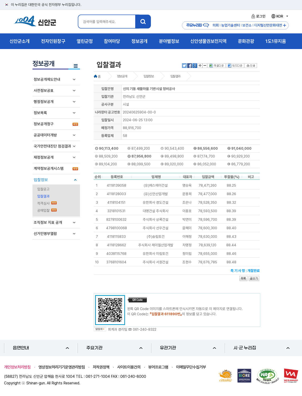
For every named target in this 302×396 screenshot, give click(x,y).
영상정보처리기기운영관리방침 (61, 367)
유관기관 (188, 348)
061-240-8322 (144, 329)
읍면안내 (41, 348)
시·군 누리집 (261, 348)
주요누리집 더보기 (284, 25)
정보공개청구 (44, 124)
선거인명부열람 (45, 233)
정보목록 (40, 113)
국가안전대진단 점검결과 (52, 146)
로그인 (257, 16)
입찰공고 (43, 189)
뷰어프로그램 (158, 367)
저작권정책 (101, 367)
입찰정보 (41, 179)
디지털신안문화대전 (268, 25)
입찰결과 (43, 196)
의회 (216, 25)
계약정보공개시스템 (49, 168)
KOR (279, 16)
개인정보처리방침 (17, 367)
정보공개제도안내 (47, 79)
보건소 (247, 25)
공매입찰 (43, 210)
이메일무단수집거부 (191, 367)
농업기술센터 (230, 25)
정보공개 (122, 76)
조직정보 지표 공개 (48, 222)
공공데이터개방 (45, 135)
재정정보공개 (44, 157)
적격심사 (43, 203)
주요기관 (114, 348)
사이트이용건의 (128, 367)
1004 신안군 (35, 22)
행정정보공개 (44, 101)
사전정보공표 (44, 90)
